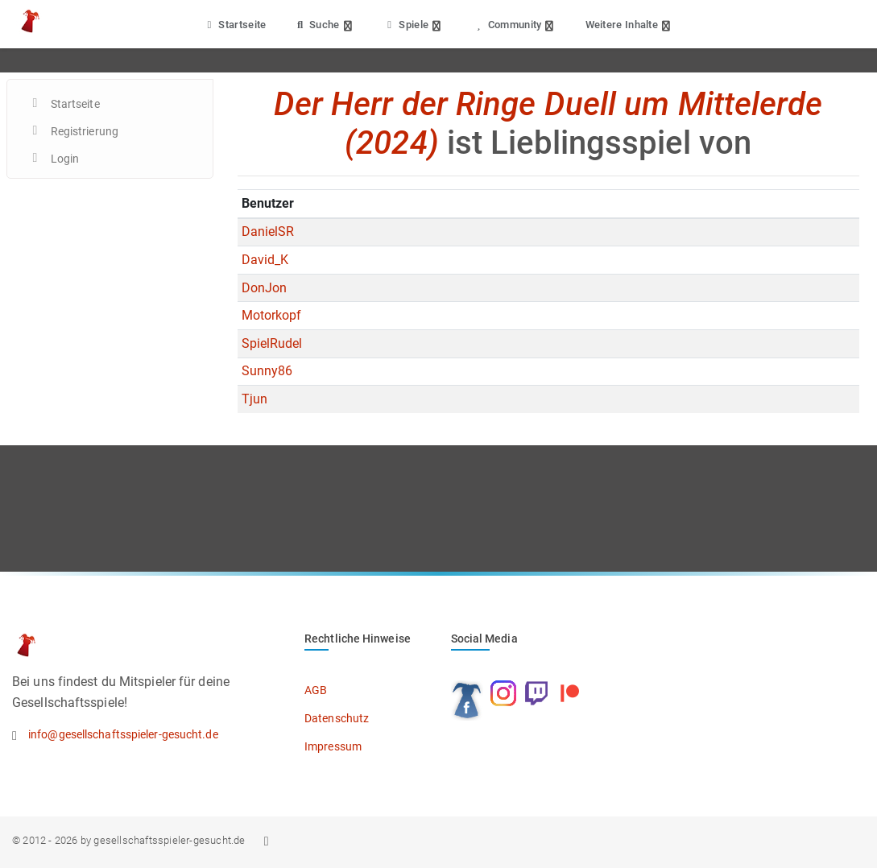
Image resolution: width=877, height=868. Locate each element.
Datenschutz (336, 718)
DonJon (265, 288)
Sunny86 (267, 370)
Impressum (333, 746)
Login (65, 158)
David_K (265, 259)
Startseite (235, 25)
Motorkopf (272, 315)
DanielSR (268, 231)
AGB (315, 690)
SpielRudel (272, 343)
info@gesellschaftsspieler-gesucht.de (123, 734)
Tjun (254, 399)
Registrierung (84, 131)
